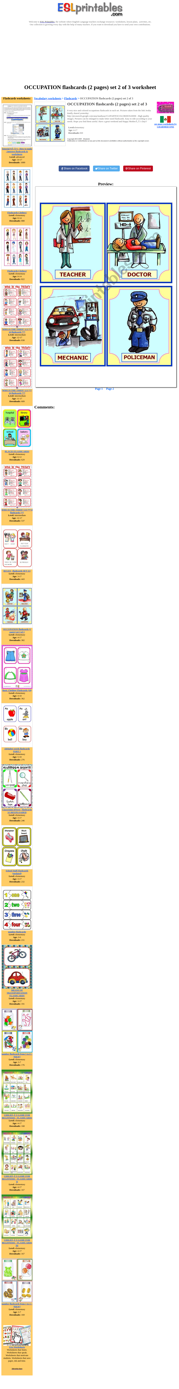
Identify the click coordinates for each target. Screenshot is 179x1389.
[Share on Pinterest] (138, 168)
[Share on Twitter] (106, 168)
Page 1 (99, 388)
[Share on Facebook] (74, 168)
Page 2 (110, 388)
